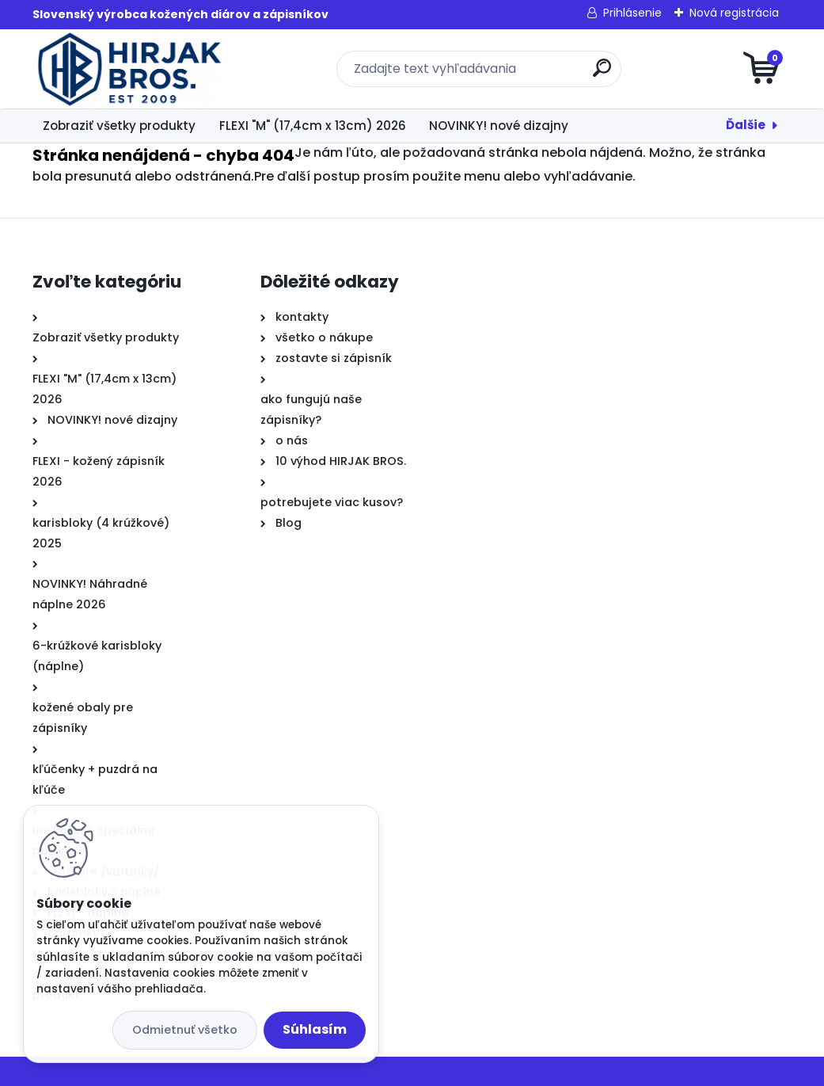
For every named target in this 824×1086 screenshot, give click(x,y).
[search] (602, 74)
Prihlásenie (632, 13)
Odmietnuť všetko (184, 1030)
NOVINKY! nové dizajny (498, 125)
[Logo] (129, 69)
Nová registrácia (734, 13)
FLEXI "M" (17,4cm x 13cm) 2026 (312, 125)
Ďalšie (745, 124)
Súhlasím (315, 1029)
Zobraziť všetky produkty (119, 125)
